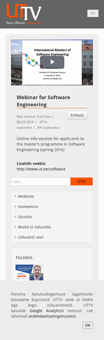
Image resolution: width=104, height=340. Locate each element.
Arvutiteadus (49, 127)
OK (88, 325)
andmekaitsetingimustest (52, 316)
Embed (77, 115)
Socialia (23, 216)
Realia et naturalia (32, 227)
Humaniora (26, 206)
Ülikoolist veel (29, 237)
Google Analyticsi (47, 310)
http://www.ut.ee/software (41, 169)
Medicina (24, 196)
